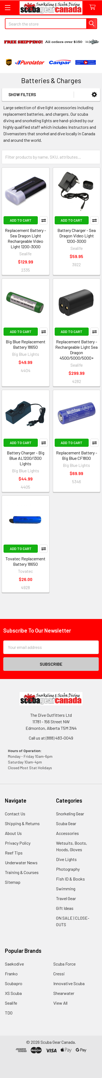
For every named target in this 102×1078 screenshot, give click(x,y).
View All (60, 1002)
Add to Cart (21, 220)
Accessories (67, 833)
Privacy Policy (17, 843)
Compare (43, 220)
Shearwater (63, 993)
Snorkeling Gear (70, 813)
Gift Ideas (64, 908)
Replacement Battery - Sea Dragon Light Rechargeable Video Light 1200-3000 (25, 238)
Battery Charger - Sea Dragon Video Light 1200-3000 (76, 236)
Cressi (59, 973)
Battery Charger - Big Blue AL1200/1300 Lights (25, 458)
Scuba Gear (66, 823)
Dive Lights (66, 859)
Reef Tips (14, 852)
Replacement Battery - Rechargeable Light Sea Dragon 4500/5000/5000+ (76, 349)
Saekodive (14, 963)
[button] (94, 94)
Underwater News (21, 862)
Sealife (11, 1002)
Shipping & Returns (22, 823)
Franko (11, 973)
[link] (51, 1065)
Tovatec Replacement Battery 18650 (25, 561)
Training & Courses (22, 872)
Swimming (65, 888)
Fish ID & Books (70, 878)
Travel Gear (66, 898)
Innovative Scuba (69, 983)
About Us (13, 833)
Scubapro (13, 983)
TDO (9, 1012)
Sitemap (12, 882)
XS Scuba (13, 993)
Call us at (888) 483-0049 (51, 737)
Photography (68, 869)
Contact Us (15, 813)
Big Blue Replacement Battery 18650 (25, 344)
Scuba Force (64, 963)
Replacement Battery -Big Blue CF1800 (76, 455)
